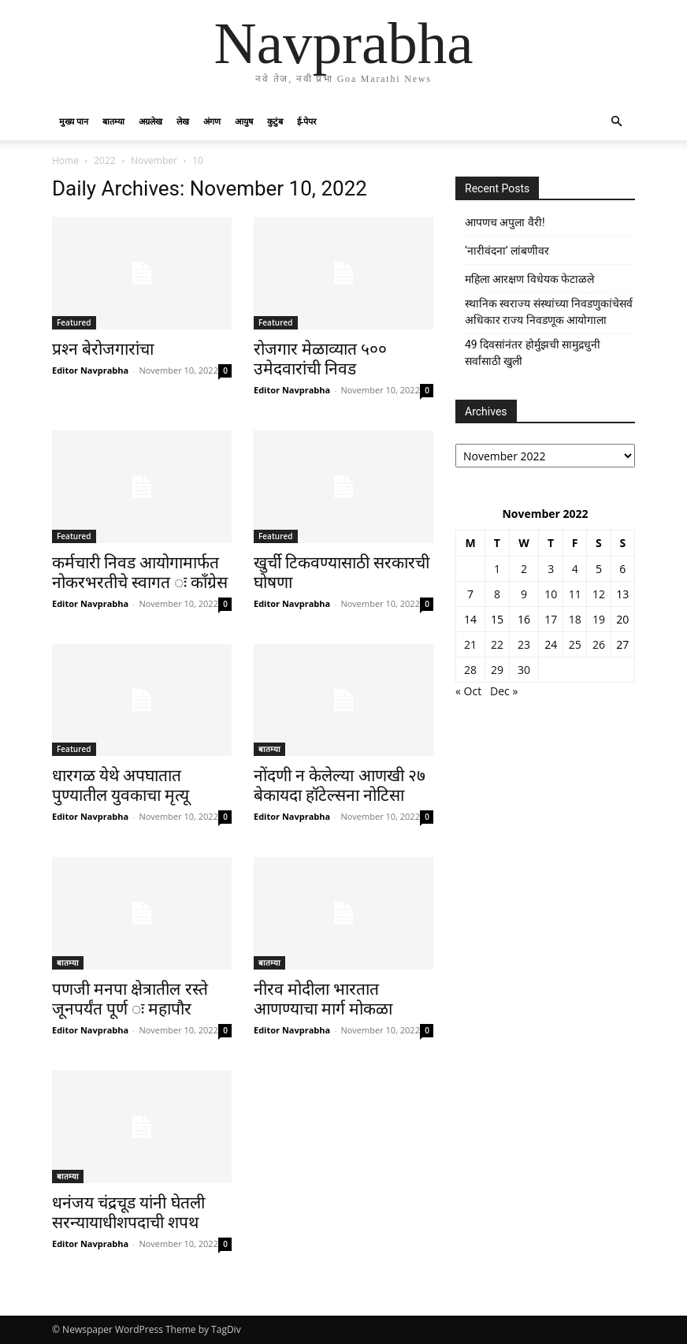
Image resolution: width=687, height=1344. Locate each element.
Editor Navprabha (90, 370)
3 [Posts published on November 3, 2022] (551, 568)
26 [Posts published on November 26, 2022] (598, 644)
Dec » (504, 690)
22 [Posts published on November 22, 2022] (497, 644)
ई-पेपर (307, 121)
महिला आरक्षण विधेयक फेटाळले (529, 279)
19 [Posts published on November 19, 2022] (598, 619)
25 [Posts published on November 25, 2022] (575, 644)
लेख (182, 121)
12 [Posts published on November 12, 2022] (598, 593)
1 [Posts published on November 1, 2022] (497, 568)
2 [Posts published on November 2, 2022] (524, 568)
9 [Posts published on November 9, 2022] (524, 593)
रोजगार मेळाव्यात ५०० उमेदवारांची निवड (320, 359)
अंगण (212, 121)
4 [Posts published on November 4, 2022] (575, 568)
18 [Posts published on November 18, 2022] (575, 619)
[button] (616, 121)
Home (65, 160)
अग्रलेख (150, 121)
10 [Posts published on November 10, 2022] (550, 593)
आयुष (244, 121)
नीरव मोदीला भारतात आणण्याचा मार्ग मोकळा (323, 999)
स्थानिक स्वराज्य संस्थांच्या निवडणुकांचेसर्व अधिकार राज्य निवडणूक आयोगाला (549, 311)
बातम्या (113, 121)
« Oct (468, 690)
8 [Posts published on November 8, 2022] (497, 593)
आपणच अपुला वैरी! (505, 222)
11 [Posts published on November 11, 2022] (575, 593)
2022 (104, 160)
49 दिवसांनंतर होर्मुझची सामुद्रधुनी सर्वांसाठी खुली (532, 352)
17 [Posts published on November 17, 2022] (550, 619)
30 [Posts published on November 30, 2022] (524, 669)
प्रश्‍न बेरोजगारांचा (103, 349)
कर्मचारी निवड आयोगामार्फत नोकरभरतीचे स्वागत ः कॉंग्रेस (140, 572)
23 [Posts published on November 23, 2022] (524, 644)
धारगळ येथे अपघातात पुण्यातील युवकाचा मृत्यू (120, 785)
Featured (74, 322)
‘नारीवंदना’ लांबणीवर (507, 250)
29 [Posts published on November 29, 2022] (497, 669)
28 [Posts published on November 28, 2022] (470, 669)
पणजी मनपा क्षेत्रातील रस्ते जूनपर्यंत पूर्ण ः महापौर (130, 999)
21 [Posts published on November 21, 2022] (470, 644)
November (154, 160)
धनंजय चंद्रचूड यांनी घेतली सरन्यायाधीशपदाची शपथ (128, 1212)
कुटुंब (275, 121)
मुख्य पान (73, 121)
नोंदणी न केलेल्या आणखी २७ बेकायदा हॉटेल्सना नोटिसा (339, 785)
